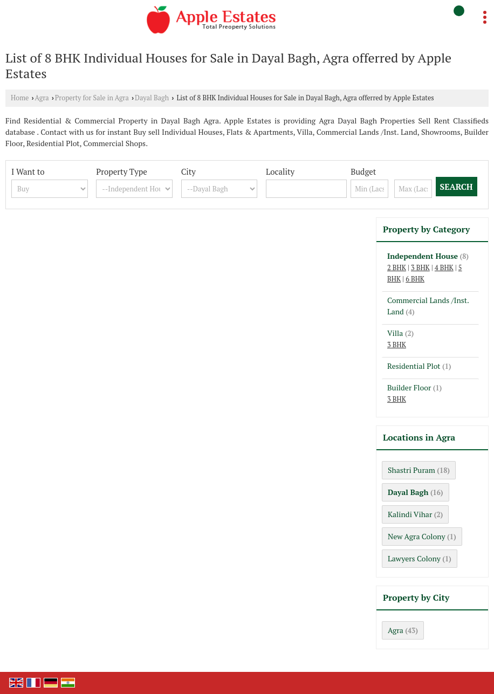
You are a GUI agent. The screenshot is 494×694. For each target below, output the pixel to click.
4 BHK (444, 267)
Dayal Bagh (152, 97)
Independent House (422, 256)
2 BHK (396, 267)
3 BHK (420, 267)
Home (20, 97)
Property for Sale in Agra (92, 97)
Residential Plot (414, 366)
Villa (395, 333)
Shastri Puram (411, 470)
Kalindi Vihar (410, 514)
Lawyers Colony (414, 558)
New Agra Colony (416, 536)
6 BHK (415, 279)
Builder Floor (409, 387)
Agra (42, 97)
